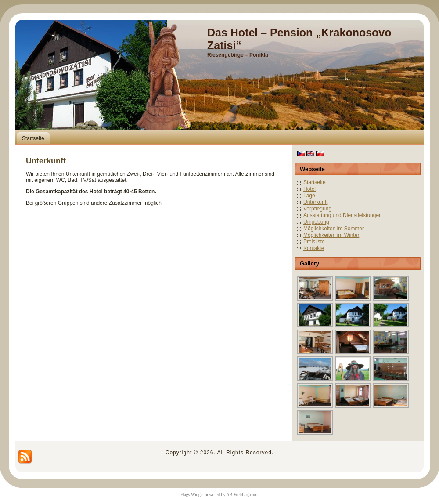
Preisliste (314, 242)
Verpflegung (317, 209)
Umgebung (316, 222)
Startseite (314, 182)
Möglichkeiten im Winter (331, 235)
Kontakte (313, 248)
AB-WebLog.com (241, 494)
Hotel (309, 189)
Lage (309, 195)
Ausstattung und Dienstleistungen (342, 215)
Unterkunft (315, 202)
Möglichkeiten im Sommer (333, 228)
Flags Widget (192, 494)
